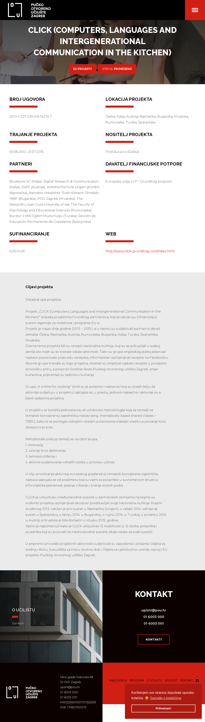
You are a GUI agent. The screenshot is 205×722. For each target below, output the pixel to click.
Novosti (171, 680)
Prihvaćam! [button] (163, 708)
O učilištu (154, 680)
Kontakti (154, 639)
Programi (137, 680)
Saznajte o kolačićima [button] (165, 698)
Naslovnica (118, 680)
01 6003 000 (153, 617)
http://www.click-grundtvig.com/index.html (140, 251)
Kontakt (186, 680)
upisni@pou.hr (153, 610)
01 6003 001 (154, 623)
